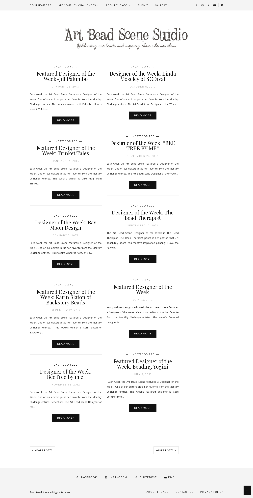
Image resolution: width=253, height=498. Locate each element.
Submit (143, 5)
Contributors (40, 5)
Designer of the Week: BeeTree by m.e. (65, 374)
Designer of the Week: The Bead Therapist (143, 215)
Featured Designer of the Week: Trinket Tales (65, 150)
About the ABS (117, 5)
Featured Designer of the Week (142, 289)
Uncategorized (66, 66)
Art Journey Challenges (77, 5)
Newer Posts (42, 450)
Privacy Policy (211, 492)
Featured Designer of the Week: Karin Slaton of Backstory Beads (65, 297)
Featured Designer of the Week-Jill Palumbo (65, 76)
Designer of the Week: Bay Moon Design (65, 225)
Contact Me (184, 492)
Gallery (161, 5)
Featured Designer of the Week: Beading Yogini (142, 363)
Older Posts (166, 450)
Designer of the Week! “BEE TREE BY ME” (142, 145)
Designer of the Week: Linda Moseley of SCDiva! (142, 76)
